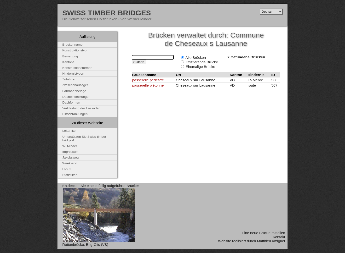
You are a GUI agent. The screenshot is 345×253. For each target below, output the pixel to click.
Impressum (70, 152)
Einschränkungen (75, 114)
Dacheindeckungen (76, 97)
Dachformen (71, 102)
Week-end (69, 163)
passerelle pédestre (148, 80)
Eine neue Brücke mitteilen (263, 233)
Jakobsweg (70, 157)
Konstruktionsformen (77, 68)
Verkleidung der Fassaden (81, 108)
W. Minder (69, 146)
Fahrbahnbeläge (74, 91)
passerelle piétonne (148, 85)
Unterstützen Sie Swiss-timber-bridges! (84, 138)
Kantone (68, 62)
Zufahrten (69, 79)
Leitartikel (69, 130)
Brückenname (72, 44)
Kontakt (279, 237)
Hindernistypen (73, 73)
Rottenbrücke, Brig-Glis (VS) (85, 244)
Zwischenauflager (75, 85)
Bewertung (70, 56)
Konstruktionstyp (74, 50)
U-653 (66, 169)
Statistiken (69, 175)
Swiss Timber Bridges (106, 13)
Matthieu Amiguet (271, 241)
